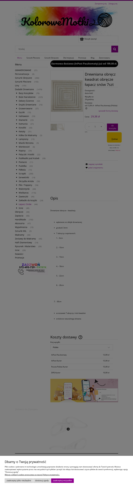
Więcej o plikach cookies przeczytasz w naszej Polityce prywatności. (32, 474)
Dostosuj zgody (42, 480)
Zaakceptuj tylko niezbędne (19, 480)
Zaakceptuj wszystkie (62, 480)
